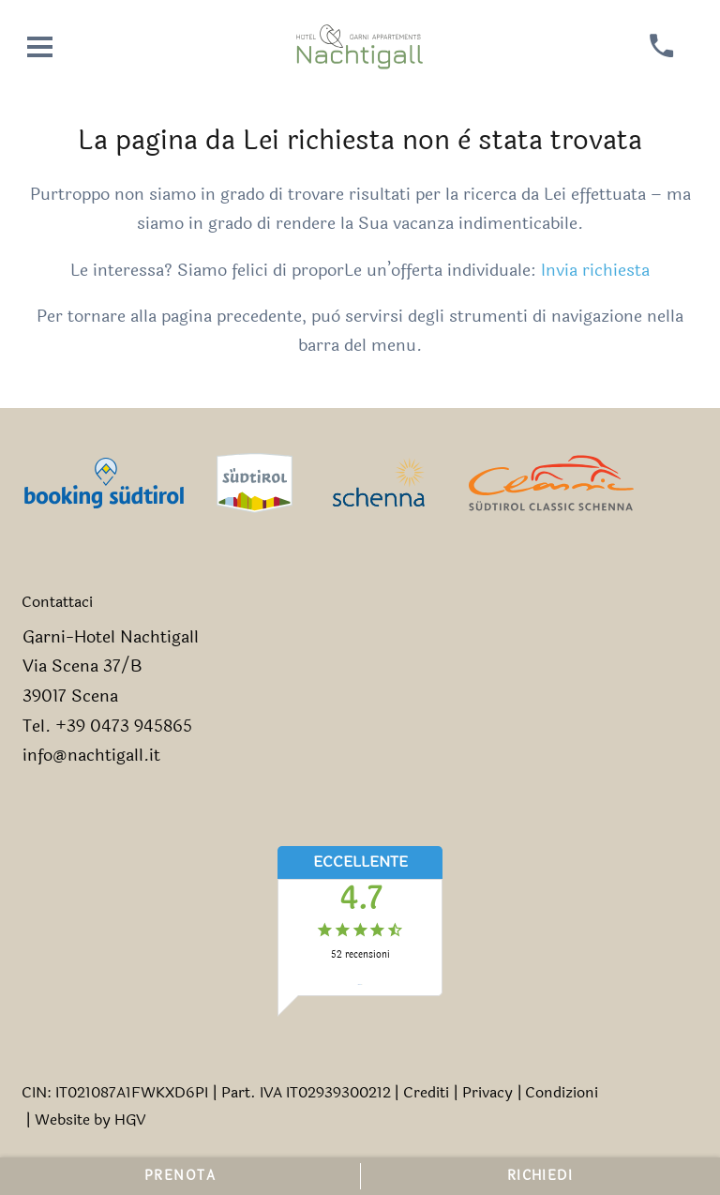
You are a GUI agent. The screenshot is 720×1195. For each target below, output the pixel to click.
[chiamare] (661, 47)
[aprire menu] (40, 46)
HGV (129, 1119)
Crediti (426, 1092)
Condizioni (561, 1092)
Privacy (487, 1092)
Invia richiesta (595, 270)
